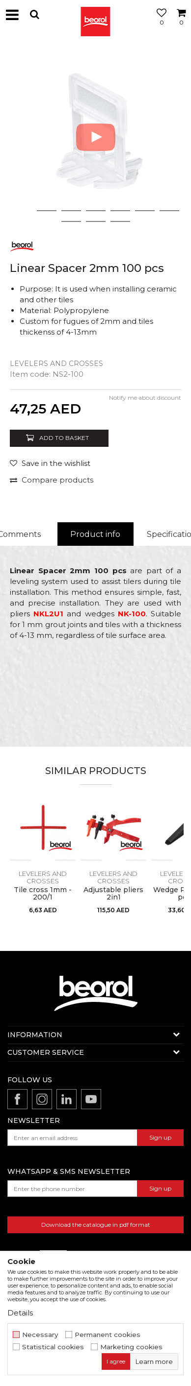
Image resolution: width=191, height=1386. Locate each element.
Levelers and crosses (56, 363)
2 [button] (46, 210)
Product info (95, 534)
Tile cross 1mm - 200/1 (43, 893)
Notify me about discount (145, 397)
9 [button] (95, 221)
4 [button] (95, 210)
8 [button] (71, 221)
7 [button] (169, 210)
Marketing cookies (131, 1347)
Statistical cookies (53, 1347)
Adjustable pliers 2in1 (113, 893)
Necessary (40, 1334)
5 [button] (120, 210)
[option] (95, 137)
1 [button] (22, 210)
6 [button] (144, 210)
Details (20, 1312)
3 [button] (71, 210)
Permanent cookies (107, 1334)
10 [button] (120, 221)
